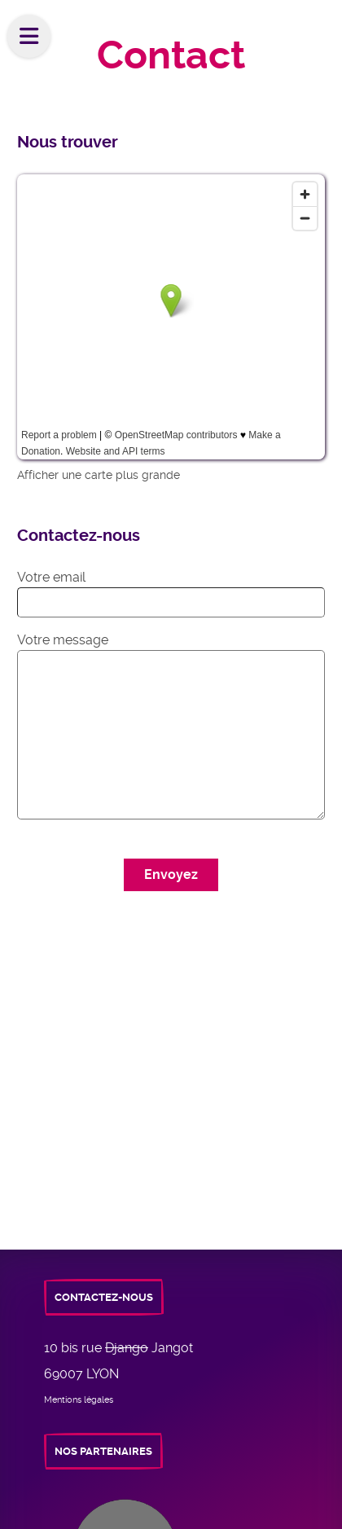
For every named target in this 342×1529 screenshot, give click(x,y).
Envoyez (171, 874)
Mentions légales (78, 1400)
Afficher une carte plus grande (98, 474)
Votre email (51, 577)
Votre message (62, 640)
